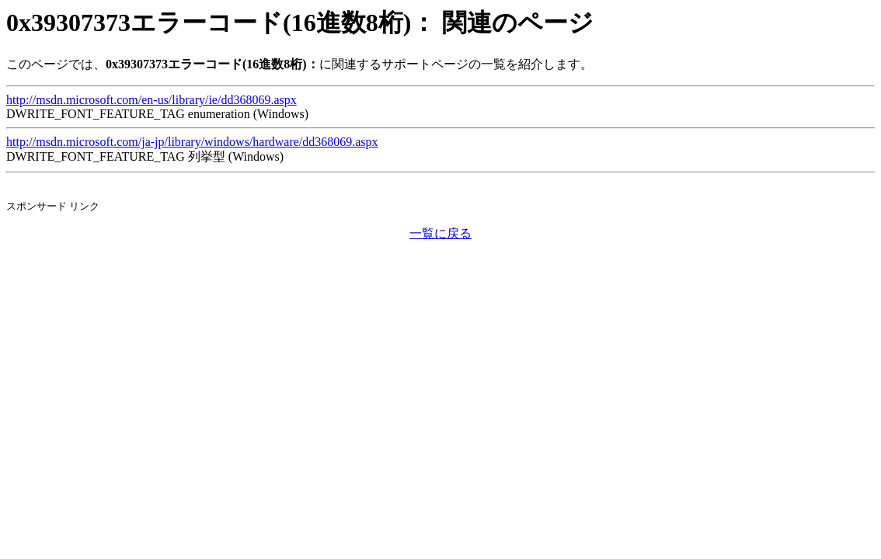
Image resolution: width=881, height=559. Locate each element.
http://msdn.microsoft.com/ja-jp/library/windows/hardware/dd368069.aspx (192, 141)
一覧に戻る (440, 233)
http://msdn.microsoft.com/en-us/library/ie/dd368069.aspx (151, 99)
